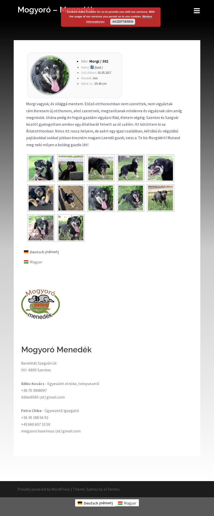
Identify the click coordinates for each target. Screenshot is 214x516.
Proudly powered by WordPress (43, 489)
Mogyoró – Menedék (56, 9)
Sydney (92, 489)
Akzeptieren (122, 21)
